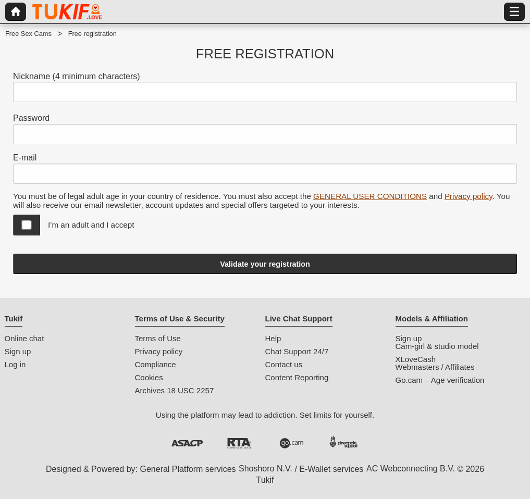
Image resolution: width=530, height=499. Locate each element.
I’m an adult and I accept (91, 224)
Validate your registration (265, 264)
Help (273, 338)
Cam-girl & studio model (437, 346)
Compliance (155, 364)
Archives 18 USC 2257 (174, 390)
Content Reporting (297, 377)
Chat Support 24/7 (297, 351)
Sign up (18, 351)
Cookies (149, 377)
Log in (15, 364)
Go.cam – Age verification (440, 380)
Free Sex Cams (28, 34)
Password (31, 118)
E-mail (24, 157)
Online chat (24, 338)
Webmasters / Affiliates (435, 367)
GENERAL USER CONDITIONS (370, 196)
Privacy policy (468, 196)
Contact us (284, 364)
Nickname (76, 76)
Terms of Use (158, 338)
